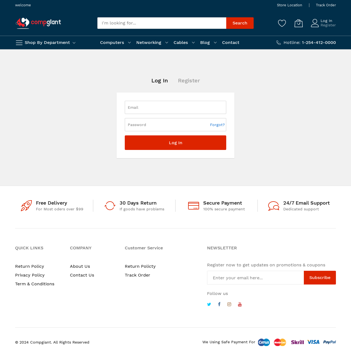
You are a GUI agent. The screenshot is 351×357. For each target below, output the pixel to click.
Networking (148, 42)
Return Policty (140, 266)
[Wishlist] (282, 23)
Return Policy (29, 266)
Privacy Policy (30, 275)
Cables (181, 42)
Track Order (326, 5)
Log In (326, 20)
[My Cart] (299, 23)
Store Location (289, 5)
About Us (80, 266)
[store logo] (38, 23)
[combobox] (161, 23)
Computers (112, 42)
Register (328, 25)
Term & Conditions (34, 283)
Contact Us (82, 275)
